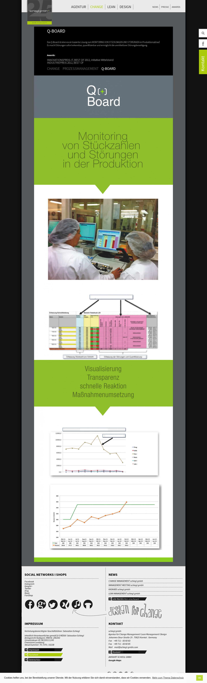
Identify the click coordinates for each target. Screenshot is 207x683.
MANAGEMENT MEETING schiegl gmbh (126, 585)
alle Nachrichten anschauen (126, 598)
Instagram (29, 583)
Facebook (29, 581)
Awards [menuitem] (176, 6)
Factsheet (33, 654)
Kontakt (116, 652)
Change (96, 6)
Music (27, 593)
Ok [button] (199, 678)
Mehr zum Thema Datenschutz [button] (168, 678)
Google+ (28, 586)
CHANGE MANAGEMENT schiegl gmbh (126, 580)
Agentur (78, 6)
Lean (111, 6)
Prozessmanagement (81, 68)
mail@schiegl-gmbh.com (126, 647)
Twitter (28, 588)
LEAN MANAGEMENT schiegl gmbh (124, 593)
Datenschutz (34, 659)
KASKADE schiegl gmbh (119, 589)
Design (125, 6)
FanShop (29, 595)
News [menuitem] (155, 6)
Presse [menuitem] (165, 6)
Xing (27, 590)
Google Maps (115, 660)
